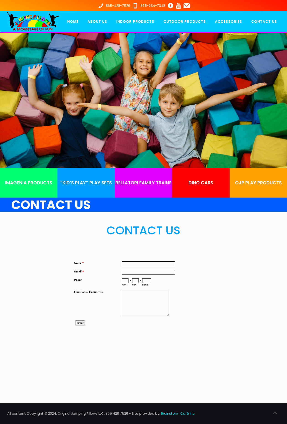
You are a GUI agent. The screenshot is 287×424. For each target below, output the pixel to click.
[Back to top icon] (275, 413)
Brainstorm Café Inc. (178, 413)
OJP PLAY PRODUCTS (258, 183)
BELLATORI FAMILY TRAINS (143, 183)
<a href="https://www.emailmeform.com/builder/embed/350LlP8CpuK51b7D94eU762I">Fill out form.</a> (143, 308)
